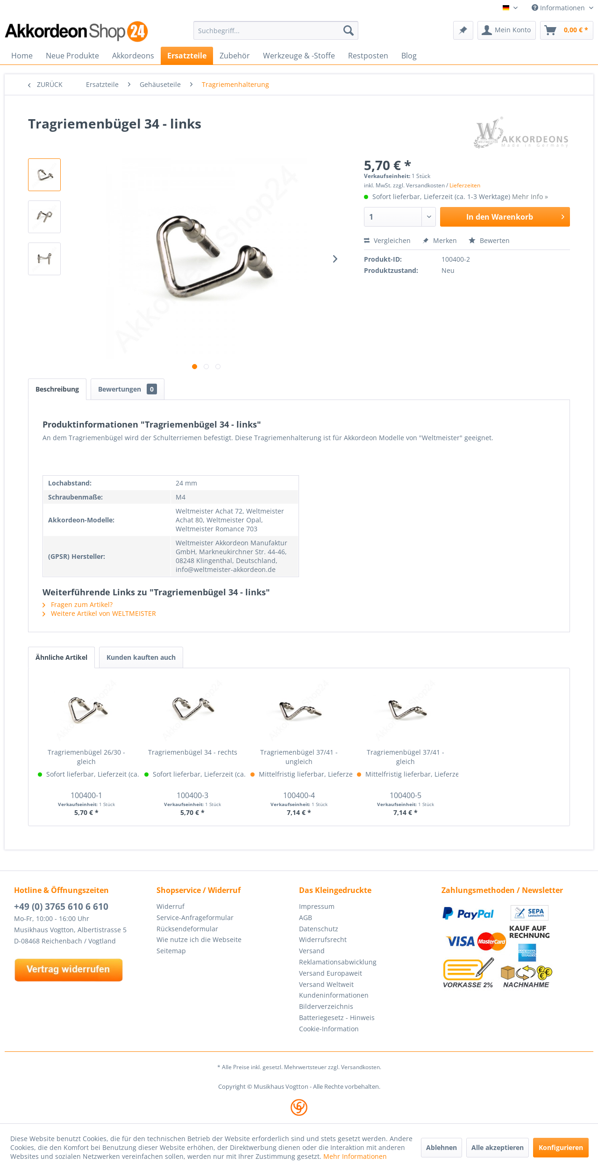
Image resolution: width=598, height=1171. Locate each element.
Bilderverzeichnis (326, 1006)
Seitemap (171, 950)
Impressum (317, 906)
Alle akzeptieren (497, 1147)
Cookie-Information (329, 1028)
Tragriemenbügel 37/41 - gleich (405, 757)
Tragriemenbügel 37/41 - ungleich (299, 757)
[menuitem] (275, 30)
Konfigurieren (561, 1147)
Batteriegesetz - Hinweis (337, 1017)
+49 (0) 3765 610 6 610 (61, 906)
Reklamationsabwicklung (338, 961)
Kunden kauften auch (141, 657)
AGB (305, 917)
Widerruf (171, 906)
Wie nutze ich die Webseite (199, 939)
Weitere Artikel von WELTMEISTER (99, 613)
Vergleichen (387, 240)
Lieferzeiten (464, 185)
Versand (312, 950)
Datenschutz (318, 928)
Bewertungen (127, 389)
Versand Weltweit (326, 984)
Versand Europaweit (330, 973)
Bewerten (489, 240)
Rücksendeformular (187, 928)
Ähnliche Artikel (61, 657)
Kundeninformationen (334, 995)
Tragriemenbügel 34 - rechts (192, 752)
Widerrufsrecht (323, 939)
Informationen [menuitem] (559, 7)
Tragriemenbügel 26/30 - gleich (86, 757)
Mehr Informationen (355, 1156)
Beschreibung (57, 389)
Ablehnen (441, 1147)
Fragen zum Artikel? (78, 604)
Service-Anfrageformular (195, 917)
